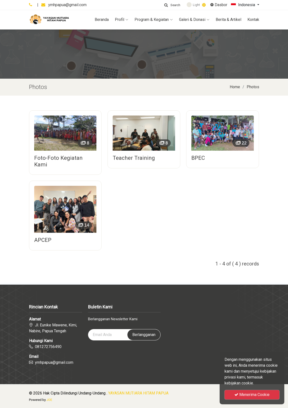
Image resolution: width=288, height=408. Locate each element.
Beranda (102, 19)
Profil (121, 19)
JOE (49, 400)
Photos (253, 87)
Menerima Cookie (252, 394)
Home (235, 87)
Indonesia (243, 5)
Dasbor (218, 4)
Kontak (253, 19)
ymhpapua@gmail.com (67, 4)
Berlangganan (143, 334)
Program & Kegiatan (154, 19)
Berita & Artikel (228, 19)
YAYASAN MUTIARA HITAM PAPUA (138, 393)
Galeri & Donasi (194, 19)
